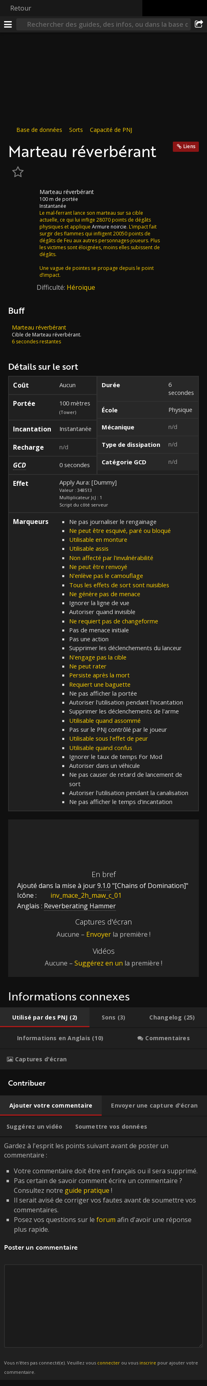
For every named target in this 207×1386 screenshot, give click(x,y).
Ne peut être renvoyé (98, 567)
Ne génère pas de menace (104, 594)
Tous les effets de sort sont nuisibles (119, 585)
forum (105, 1219)
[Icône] (22, 198)
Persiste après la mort (99, 675)
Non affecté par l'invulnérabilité (111, 558)
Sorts (76, 130)
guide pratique (87, 1190)
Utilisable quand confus (100, 748)
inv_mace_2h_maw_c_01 (80, 895)
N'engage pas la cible (97, 657)
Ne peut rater (88, 666)
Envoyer (98, 934)
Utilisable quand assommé (105, 720)
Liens (189, 146)
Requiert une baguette (100, 684)
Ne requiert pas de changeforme (113, 621)
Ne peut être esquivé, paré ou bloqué (120, 530)
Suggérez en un (98, 963)
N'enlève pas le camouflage (106, 575)
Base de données (39, 130)
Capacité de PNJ (111, 130)
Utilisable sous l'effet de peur (108, 738)
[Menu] (8, 24)
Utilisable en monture (98, 539)
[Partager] (199, 24)
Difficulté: (52, 287)
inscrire (147, 1363)
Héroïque (81, 287)
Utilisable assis (89, 548)
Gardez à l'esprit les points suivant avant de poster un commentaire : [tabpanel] (103, 1258)
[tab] (44, 1017)
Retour (20, 8)
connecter (108, 1363)
